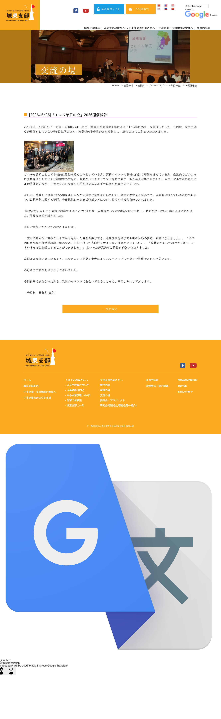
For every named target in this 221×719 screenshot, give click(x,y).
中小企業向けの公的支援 (37, 397)
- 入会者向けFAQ (74, 390)
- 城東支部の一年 (74, 405)
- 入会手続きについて (77, 385)
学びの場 (105, 385)
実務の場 (105, 390)
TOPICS (182, 385)
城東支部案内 (92, 28)
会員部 (141, 85)
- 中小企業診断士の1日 (78, 395)
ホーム (27, 380)
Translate (201, 15)
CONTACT (142, 9)
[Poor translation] (11, 670)
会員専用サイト (110, 9)
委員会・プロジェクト (112, 400)
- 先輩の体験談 (73, 400)
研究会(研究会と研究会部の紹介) (118, 405)
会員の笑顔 (203, 28)
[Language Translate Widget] (197, 6)
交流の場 (128, 85)
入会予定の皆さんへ (116, 28)
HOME (115, 85)
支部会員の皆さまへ (143, 28)
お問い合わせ (184, 391)
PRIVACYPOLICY (187, 380)
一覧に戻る (110, 309)
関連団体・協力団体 (157, 385)
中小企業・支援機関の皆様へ (176, 28)
